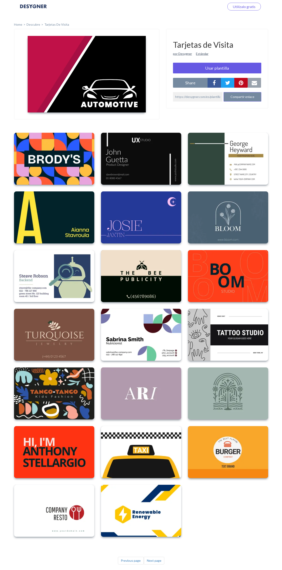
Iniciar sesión (209, 6)
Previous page (131, 560)
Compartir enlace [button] (242, 97)
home (18, 24)
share (190, 82)
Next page (154, 560)
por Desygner (182, 54)
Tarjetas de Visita (56, 24)
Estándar (202, 54)
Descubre (33, 24)
